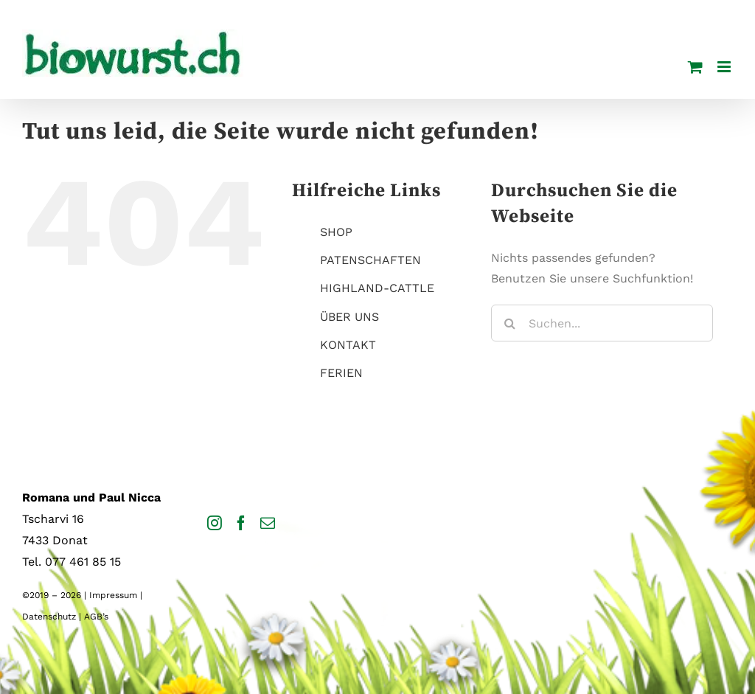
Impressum (113, 595)
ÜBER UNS (349, 317)
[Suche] (509, 323)
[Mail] (267, 523)
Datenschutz (49, 616)
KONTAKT (348, 345)
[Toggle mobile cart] (695, 66)
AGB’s (96, 616)
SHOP (336, 232)
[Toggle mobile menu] (725, 66)
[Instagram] (214, 523)
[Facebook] (241, 523)
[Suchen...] (602, 323)
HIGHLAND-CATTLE (377, 288)
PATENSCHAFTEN (370, 260)
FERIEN (341, 373)
